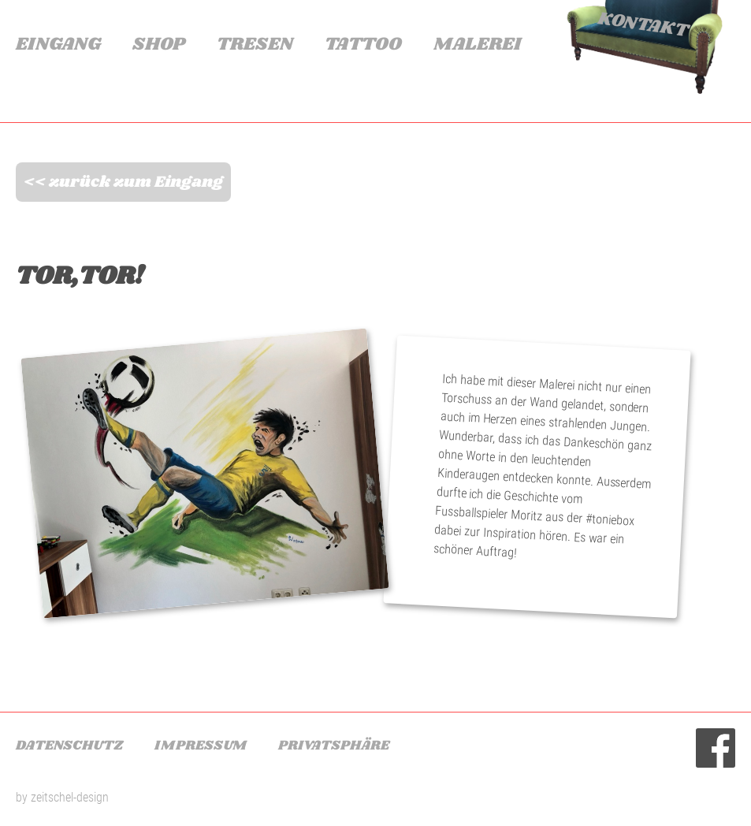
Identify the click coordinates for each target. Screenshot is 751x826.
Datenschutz (69, 745)
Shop (158, 45)
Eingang (58, 45)
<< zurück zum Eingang (123, 182)
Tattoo (363, 45)
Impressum (200, 745)
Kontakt (642, 25)
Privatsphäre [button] (333, 745)
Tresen (255, 45)
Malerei (477, 45)
